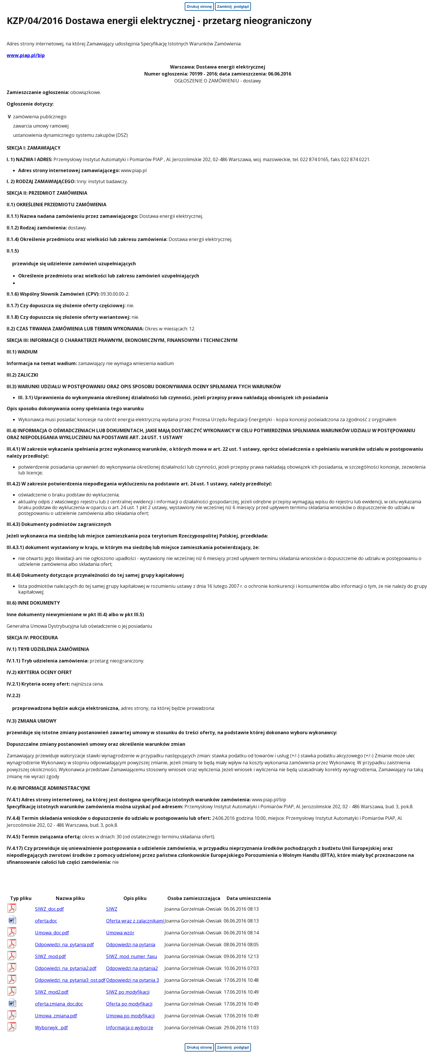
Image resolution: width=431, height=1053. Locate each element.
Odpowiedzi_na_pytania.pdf (64, 944)
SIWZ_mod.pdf (50, 956)
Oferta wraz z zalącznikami (135, 921)
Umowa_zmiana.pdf (56, 1016)
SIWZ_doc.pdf (49, 909)
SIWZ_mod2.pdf (52, 992)
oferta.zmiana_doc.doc (59, 1004)
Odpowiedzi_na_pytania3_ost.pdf (70, 980)
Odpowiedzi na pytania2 (132, 968)
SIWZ (111, 909)
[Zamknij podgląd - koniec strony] (233, 1047)
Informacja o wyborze (129, 1027)
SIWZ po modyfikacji (127, 992)
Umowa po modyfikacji (130, 1016)
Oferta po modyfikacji (129, 1004)
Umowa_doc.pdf (52, 932)
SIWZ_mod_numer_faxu (131, 956)
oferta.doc (46, 921)
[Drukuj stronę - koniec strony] (199, 1047)
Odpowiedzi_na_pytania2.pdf (66, 968)
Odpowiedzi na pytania (130, 944)
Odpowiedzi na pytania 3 (132, 980)
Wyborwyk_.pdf (51, 1027)
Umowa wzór (120, 932)
